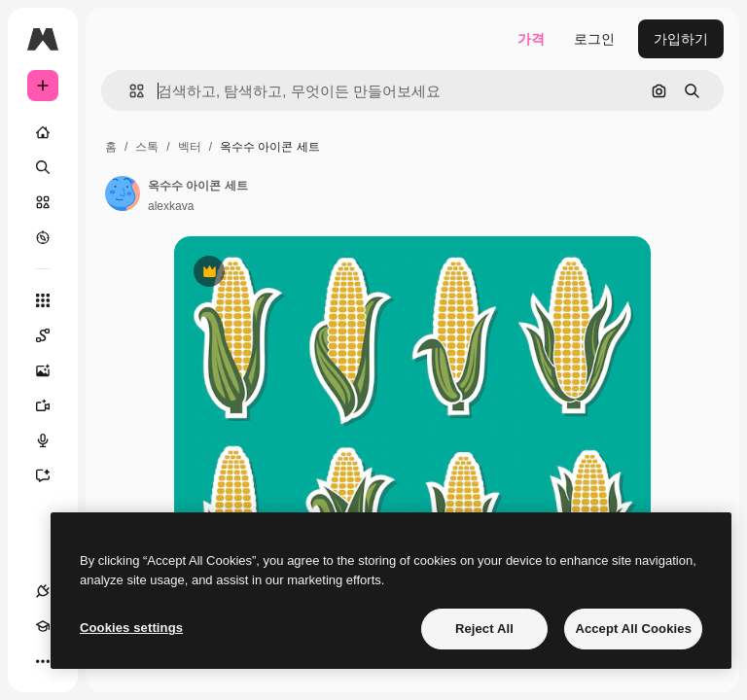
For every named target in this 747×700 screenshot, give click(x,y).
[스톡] (42, 202)
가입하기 (681, 39)
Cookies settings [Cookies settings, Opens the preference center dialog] (131, 627)
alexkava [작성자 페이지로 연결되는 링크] (171, 206)
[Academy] (42, 626)
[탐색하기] (42, 237)
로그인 (594, 39)
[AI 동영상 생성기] (52, 405)
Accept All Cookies (633, 628)
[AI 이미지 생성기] (52, 370)
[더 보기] (42, 661)
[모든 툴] (42, 300)
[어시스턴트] (52, 475)
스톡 (147, 147)
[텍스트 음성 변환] (52, 440)
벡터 (189, 147)
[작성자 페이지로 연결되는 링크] (122, 193)
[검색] (42, 167)
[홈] (42, 132)
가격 (531, 39)
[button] (129, 91)
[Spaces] (52, 335)
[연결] (42, 591)
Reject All (484, 628)
